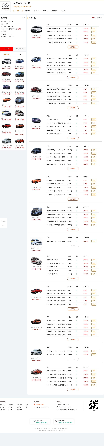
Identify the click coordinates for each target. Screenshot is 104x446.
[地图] (19, 29)
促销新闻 (27, 11)
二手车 (10, 407)
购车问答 (54, 11)
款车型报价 (96, 17)
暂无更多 (72, 245)
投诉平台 (10, 404)
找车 (27, 404)
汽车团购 (19, 404)
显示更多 (72, 47)
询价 (94, 28)
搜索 (27, 407)
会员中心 (10, 410)
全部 (19, 55)
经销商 (19, 407)
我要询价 (45, 11)
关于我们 (63, 11)
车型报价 (36, 11)
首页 (18, 11)
